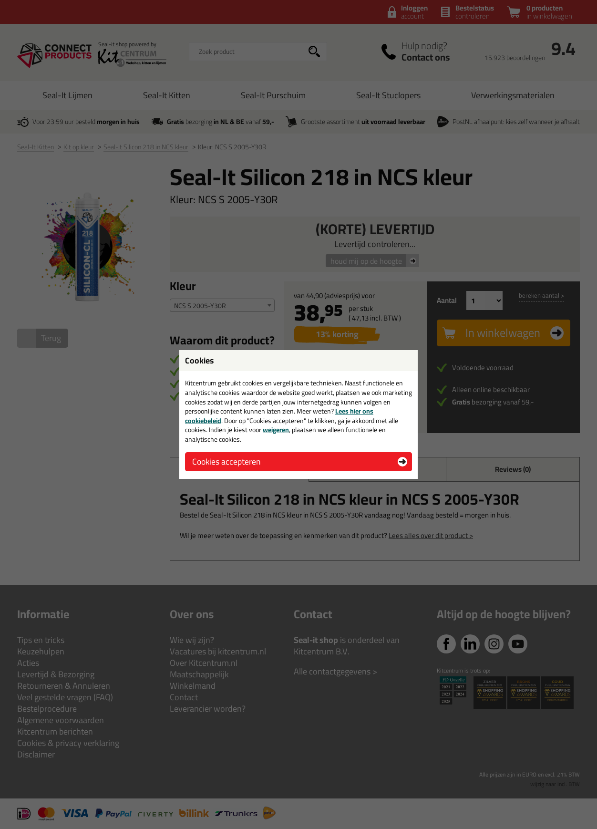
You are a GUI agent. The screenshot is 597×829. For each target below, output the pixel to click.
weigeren (276, 430)
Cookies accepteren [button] (226, 461)
